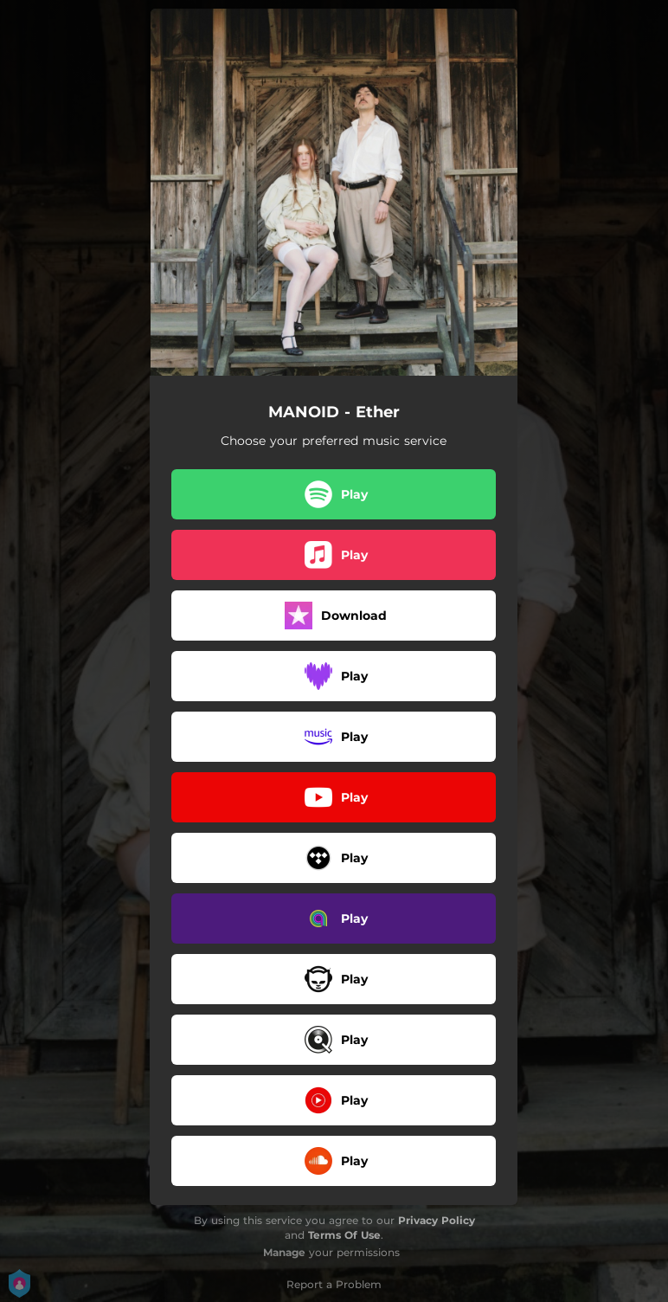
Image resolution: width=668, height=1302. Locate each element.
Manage (284, 1252)
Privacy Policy (436, 1220)
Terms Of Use (344, 1234)
